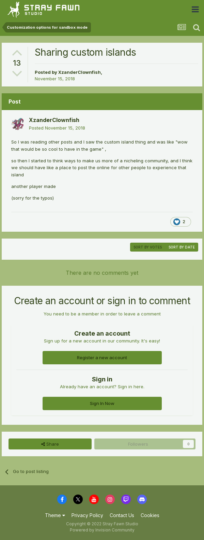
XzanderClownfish (79, 72)
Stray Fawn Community (46, 9)
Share (50, 444)
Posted (57, 128)
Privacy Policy (87, 515)
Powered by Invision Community (102, 529)
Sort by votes (148, 247)
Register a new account (102, 357)
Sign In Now (102, 403)
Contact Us (122, 515)
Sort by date (182, 247)
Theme (55, 515)
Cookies (150, 515)
